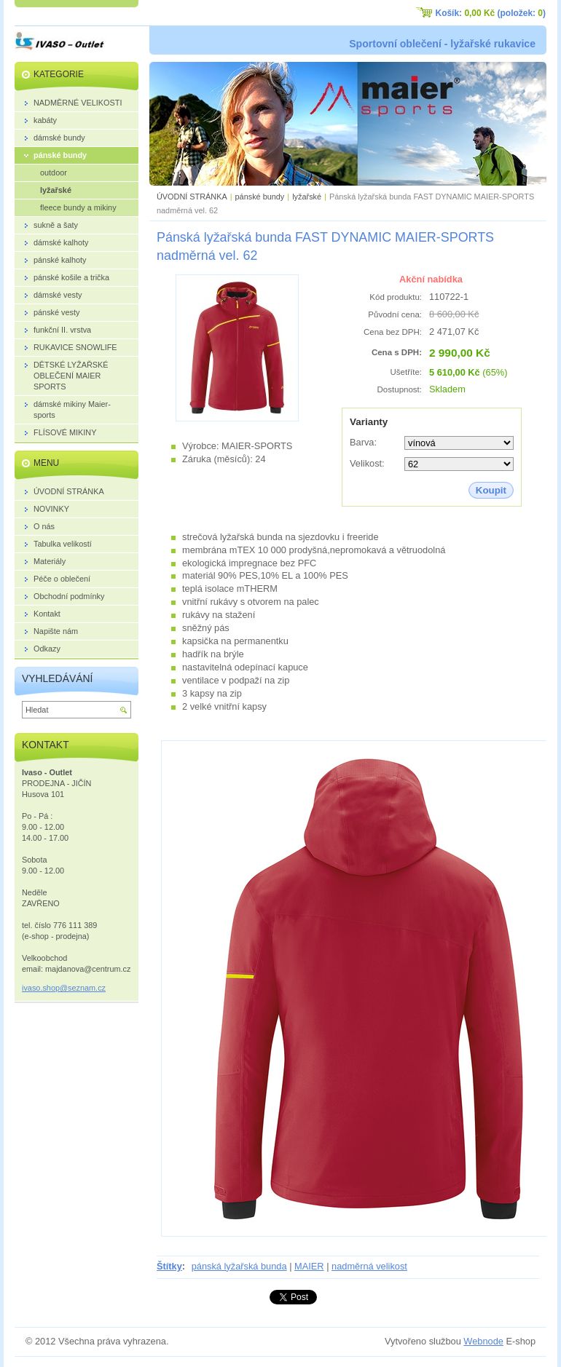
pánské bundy (260, 196)
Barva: (363, 442)
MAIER (309, 1266)
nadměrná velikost (369, 1266)
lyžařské (306, 196)
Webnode (483, 1341)
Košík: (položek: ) (491, 13)
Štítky (169, 1266)
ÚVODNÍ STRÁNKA (192, 196)
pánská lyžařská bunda (239, 1266)
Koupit (491, 490)
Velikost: (367, 463)
